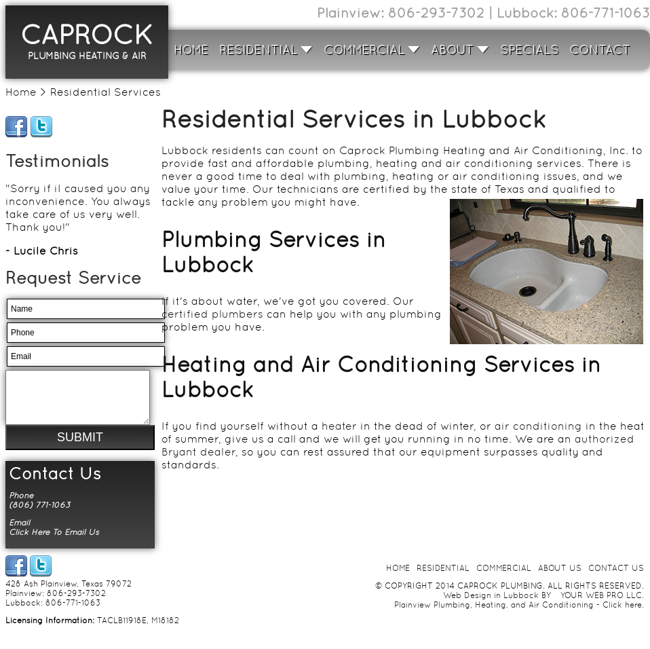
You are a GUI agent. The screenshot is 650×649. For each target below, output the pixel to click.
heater (339, 426)
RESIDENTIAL (266, 49)
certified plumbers (212, 314)
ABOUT (460, 49)
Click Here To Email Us (54, 542)
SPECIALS (529, 49)
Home (21, 92)
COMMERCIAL (372, 49)
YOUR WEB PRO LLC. (602, 605)
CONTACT (599, 49)
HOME (191, 49)
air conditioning (538, 426)
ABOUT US (559, 578)
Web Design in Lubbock (491, 605)
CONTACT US (616, 578)
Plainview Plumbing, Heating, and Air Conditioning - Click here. (519, 615)
